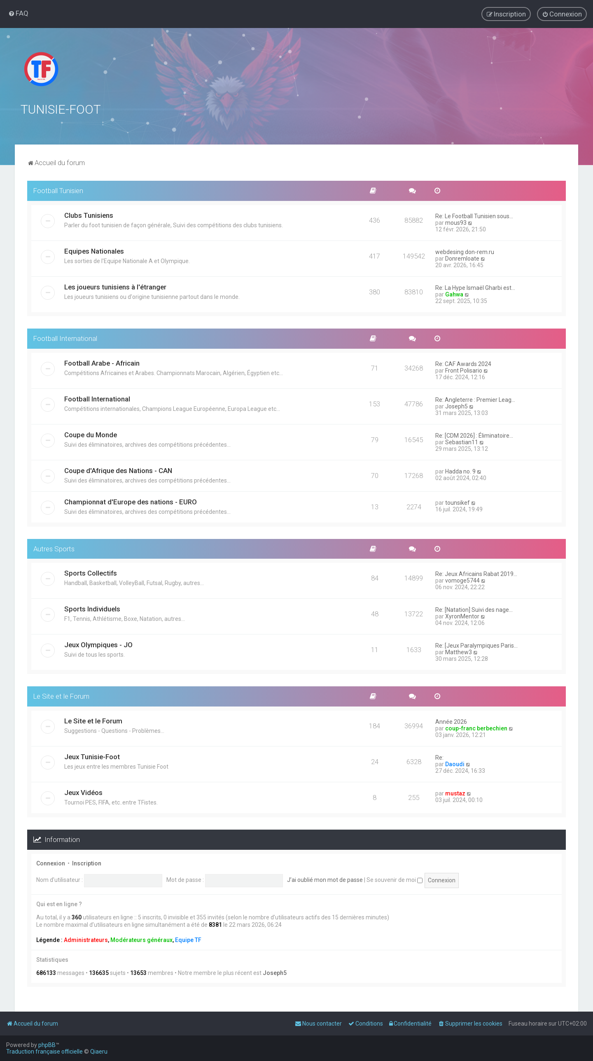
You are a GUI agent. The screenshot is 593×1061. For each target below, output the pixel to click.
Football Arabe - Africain (102, 363)
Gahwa (454, 294)
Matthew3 (458, 652)
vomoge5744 (462, 580)
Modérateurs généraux (141, 939)
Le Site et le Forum (61, 696)
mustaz (455, 793)
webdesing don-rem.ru (464, 251)
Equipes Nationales (94, 251)
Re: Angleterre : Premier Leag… (475, 399)
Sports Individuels (92, 609)
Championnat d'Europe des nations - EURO (130, 501)
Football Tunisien (58, 190)
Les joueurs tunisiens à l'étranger (115, 286)
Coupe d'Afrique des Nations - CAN (118, 470)
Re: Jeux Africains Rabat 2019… (476, 574)
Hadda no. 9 (460, 471)
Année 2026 (451, 721)
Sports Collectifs (90, 573)
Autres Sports (54, 548)
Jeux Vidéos (83, 792)
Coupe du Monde (90, 434)
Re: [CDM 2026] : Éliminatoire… (474, 435)
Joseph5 (456, 406)
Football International (65, 338)
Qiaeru (98, 1051)
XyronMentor (462, 616)
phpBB (47, 1045)
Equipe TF (188, 939)
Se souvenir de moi (395, 879)
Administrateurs (86, 939)
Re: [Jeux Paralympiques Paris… (476, 645)
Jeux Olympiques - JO (98, 645)
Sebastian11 (461, 441)
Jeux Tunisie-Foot (92, 756)
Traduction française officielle (44, 1051)
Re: (439, 757)
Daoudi (455, 763)
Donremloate (462, 258)
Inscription (86, 863)
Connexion (50, 863)
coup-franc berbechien (476, 728)
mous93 (456, 222)
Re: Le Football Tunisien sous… (474, 215)
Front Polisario (463, 370)
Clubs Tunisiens (88, 215)
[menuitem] (18, 13)
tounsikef (457, 502)
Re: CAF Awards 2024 (463, 363)
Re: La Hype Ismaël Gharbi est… (475, 287)
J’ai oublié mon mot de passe (325, 879)
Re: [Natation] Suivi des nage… (474, 609)
